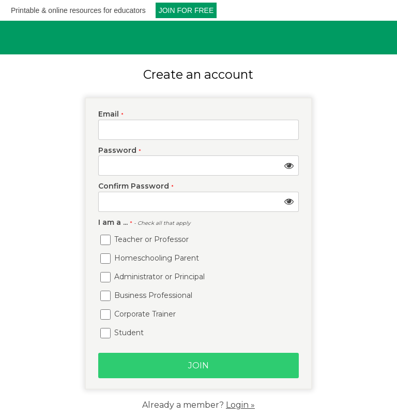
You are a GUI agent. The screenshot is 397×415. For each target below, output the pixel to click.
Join (198, 365)
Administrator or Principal (152, 276)
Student (122, 332)
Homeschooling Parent (149, 258)
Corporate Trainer (138, 314)
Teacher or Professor (144, 239)
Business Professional (146, 295)
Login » (240, 405)
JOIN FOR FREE (186, 10)
